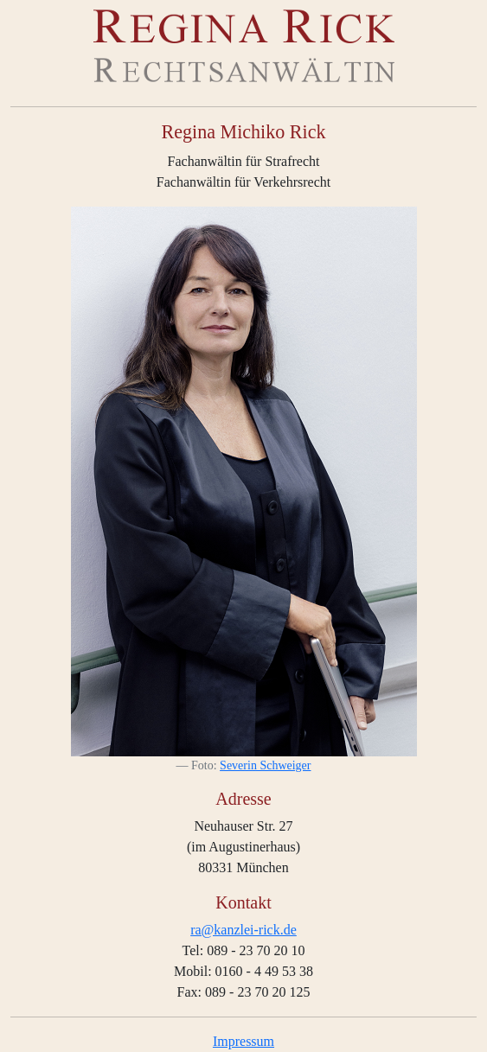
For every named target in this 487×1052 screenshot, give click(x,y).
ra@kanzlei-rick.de (243, 929)
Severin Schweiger (265, 765)
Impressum (243, 1041)
